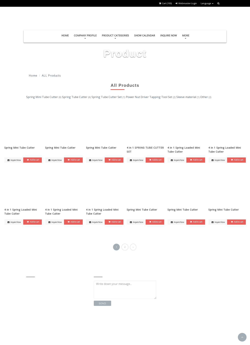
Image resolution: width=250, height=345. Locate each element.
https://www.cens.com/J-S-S (48, 332)
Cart (165, 3)
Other (205, 97)
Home (65, 35)
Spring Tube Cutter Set (109, 97)
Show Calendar (144, 35)
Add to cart (32, 159)
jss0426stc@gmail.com (46, 318)
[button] (242, 337)
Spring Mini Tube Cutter (44, 97)
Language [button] (207, 3)
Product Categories (115, 36)
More (185, 36)
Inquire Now (168, 35)
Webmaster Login (186, 3)
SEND (102, 303)
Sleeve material (188, 97)
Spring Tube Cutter (77, 97)
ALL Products (51, 75)
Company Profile (85, 36)
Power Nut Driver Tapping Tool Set (151, 97)
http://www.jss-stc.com (45, 325)
